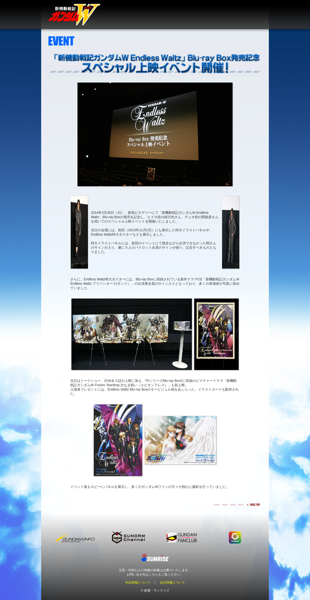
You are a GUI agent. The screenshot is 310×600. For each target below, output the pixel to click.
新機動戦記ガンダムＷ (74, 15)
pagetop (155, 504)
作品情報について (137, 582)
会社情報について (172, 582)
